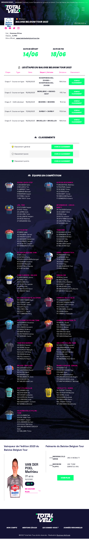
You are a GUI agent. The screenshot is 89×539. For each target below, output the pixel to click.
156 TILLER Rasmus (63, 357)
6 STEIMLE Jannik (23, 196)
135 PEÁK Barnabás (63, 332)
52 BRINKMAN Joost (64, 235)
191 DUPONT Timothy (64, 391)
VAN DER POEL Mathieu (31, 468)
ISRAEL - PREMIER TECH (65, 253)
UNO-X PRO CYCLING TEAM (66, 343)
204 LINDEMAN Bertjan (25, 422)
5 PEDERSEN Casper (24, 194)
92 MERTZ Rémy (62, 280)
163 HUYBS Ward (23, 373)
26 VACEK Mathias (23, 219)
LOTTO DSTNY (22, 230)
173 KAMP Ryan (62, 373)
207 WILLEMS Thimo (24, 431)
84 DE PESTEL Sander (25, 285)
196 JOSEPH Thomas (64, 402)
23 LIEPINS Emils (22, 212)
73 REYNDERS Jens (63, 260)
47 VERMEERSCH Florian (25, 246)
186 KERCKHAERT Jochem (26, 402)
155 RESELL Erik (62, 355)
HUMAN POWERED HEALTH (66, 321)
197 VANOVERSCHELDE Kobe (66, 404)
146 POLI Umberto (23, 357)
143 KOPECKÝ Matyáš (24, 350)
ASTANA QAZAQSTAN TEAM (27, 253)
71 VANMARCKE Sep (63, 255)
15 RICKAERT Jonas (63, 194)
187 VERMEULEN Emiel (24, 404)
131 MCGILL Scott (63, 323)
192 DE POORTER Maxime (65, 393)
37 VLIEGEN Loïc (62, 224)
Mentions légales (29, 528)
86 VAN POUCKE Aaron (25, 289)
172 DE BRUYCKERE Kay (65, 370)
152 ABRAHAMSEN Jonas (65, 348)
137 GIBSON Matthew (64, 337)
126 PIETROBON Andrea (25, 334)
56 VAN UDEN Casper (64, 244)
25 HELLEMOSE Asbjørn (25, 217)
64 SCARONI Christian (25, 262)
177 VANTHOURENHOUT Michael (68, 382)
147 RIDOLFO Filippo (24, 359)
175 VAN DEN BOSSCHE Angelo (67, 377)
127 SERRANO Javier (24, 337)
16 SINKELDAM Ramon (64, 196)
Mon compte (12, 528)
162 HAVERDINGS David (25, 370)
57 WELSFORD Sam (63, 246)
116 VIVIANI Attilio (62, 312)
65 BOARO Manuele (24, 264)
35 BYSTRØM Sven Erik (65, 219)
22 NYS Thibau (22, 210)
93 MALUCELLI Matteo (64, 282)
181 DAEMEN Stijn (23, 391)
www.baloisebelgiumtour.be (27, 38)
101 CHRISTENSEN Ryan (25, 300)
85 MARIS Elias (22, 287)
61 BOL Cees (21, 255)
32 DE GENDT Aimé (63, 212)
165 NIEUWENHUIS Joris (25, 377)
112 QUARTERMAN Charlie (65, 303)
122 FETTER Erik (22, 325)
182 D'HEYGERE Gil (23, 393)
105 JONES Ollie (22, 309)
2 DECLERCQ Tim (23, 187)
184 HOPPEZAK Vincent (25, 398)
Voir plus (65, 478)
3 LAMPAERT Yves (23, 190)
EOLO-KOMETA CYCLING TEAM (28, 321)
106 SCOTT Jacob (23, 312)
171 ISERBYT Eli (62, 368)
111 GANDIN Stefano (63, 300)
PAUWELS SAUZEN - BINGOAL (67, 366)
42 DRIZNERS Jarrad (24, 235)
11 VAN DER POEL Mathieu (65, 185)
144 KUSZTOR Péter (24, 352)
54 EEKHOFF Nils (62, 239)
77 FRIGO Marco (62, 269)
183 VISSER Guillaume (25, 395)
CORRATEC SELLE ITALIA (65, 298)
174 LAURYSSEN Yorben (65, 375)
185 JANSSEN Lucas (24, 400)
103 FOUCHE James (24, 305)
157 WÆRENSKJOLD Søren (66, 359)
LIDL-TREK (21, 205)
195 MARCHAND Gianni (64, 400)
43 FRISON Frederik (24, 237)
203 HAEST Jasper (24, 420)
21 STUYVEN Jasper (24, 208)
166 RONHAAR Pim (23, 379)
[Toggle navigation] (83, 9)
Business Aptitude (63, 536)
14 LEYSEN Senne (63, 192)
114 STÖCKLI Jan (63, 307)
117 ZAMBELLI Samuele (65, 314)
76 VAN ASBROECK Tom (65, 267)
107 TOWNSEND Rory (24, 314)
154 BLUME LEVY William (65, 352)
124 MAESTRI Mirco (24, 330)
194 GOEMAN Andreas (64, 398)
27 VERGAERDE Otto (24, 221)
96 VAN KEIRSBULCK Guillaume (67, 289)
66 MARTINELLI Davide (25, 267)
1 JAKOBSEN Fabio (23, 185)
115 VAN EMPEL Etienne (64, 309)
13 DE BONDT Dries (63, 190)
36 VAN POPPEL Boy (63, 221)
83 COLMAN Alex (23, 282)
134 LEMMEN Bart (63, 330)
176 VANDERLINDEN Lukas (65, 379)
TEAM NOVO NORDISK (25, 343)
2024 (51, 458)
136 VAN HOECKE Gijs (64, 334)
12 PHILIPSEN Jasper (64, 187)
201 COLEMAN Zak (23, 416)
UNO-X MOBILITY (73, 458)
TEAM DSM (61, 230)
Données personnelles (73, 528)
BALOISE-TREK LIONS (25, 366)
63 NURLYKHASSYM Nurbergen (28, 260)
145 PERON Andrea (23, 355)
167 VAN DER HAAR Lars (25, 382)
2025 (51, 466)
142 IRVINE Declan (23, 348)
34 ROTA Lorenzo (63, 217)
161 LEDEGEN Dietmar (24, 368)
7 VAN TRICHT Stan (23, 199)
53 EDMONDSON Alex (64, 237)
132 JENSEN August (64, 325)
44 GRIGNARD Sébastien (26, 239)
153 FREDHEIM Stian (64, 350)
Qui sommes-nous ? (50, 528)
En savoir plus (30, 490)
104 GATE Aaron (22, 307)
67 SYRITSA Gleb (23, 269)
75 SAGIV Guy (61, 264)
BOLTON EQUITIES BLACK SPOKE (29, 298)
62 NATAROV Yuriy (23, 257)
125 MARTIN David (23, 332)
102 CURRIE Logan (23, 303)
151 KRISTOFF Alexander (65, 346)
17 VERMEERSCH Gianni (65, 199)
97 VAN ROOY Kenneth (64, 291)
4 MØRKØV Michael (24, 192)
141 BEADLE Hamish (24, 346)
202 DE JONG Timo (23, 418)
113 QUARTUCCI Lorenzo (65, 305)
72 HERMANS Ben (63, 257)
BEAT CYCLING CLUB (24, 389)
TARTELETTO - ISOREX (65, 389)
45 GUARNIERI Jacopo (25, 242)
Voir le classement (77, 81)
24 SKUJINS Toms (23, 215)
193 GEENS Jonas (63, 395)
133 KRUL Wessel (63, 327)
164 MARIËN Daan (23, 375)
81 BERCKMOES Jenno (25, 278)
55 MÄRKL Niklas (62, 242)
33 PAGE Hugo (62, 215)
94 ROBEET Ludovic (64, 285)
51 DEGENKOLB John (64, 233)
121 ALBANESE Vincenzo (25, 323)
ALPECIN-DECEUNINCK (65, 183)
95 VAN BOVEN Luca (63, 287)
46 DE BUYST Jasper (24, 244)
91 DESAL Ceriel (62, 278)
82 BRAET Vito (22, 280)
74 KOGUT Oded (62, 262)
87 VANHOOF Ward (23, 291)
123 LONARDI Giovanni (25, 327)
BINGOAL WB (61, 276)
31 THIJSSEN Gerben (64, 210)
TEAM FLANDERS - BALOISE (27, 276)
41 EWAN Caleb (22, 233)
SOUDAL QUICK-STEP (25, 183)
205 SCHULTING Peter (25, 425)
